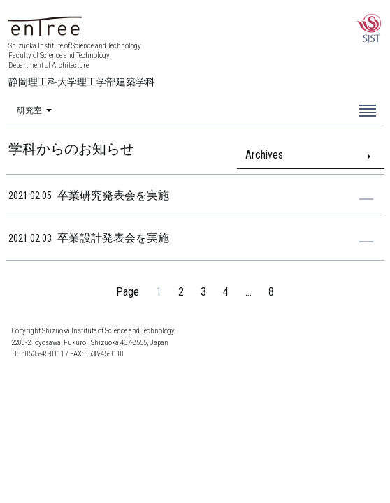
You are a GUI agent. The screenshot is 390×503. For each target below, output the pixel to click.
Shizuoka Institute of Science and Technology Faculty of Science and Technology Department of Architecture (81, 65)
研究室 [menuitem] (29, 111)
